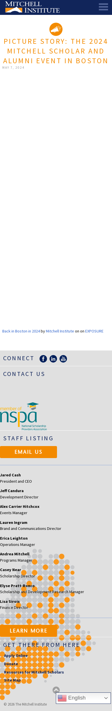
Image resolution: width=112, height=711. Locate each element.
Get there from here (41, 645)
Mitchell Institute (60, 331)
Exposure (94, 331)
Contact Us (24, 374)
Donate (11, 663)
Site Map (12, 680)
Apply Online (16, 655)
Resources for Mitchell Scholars (34, 672)
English (71, 698)
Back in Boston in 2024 (21, 331)
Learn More (29, 631)
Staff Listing (28, 438)
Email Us (29, 452)
